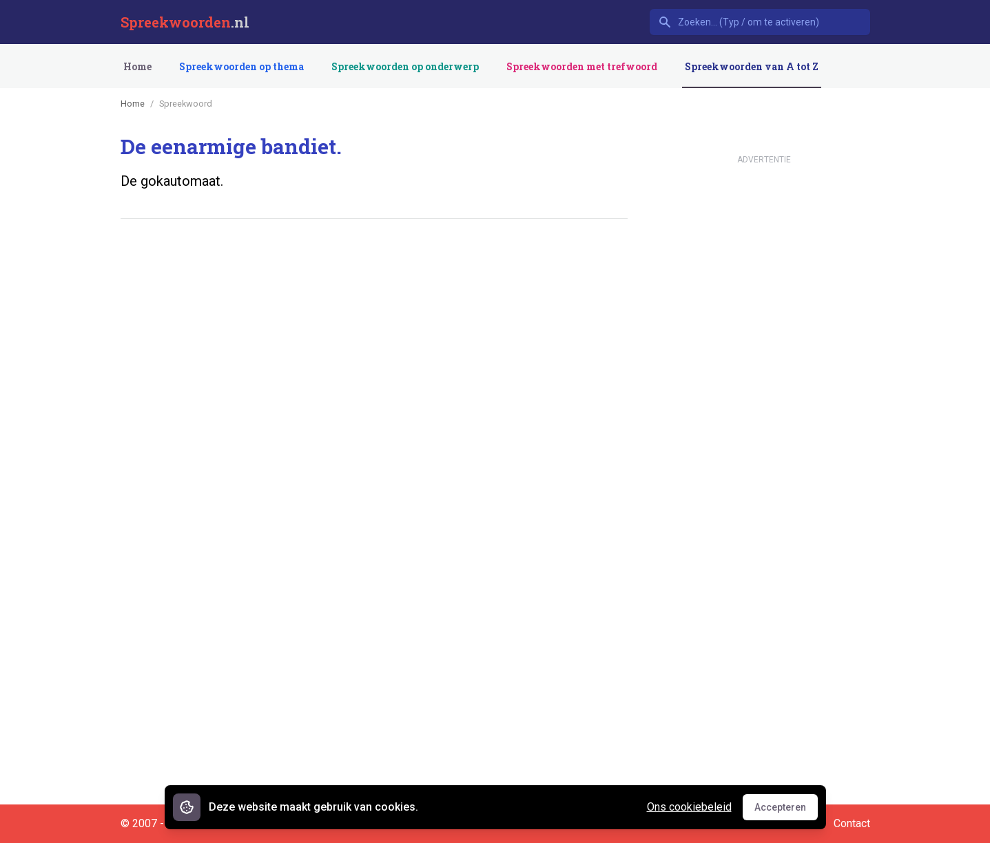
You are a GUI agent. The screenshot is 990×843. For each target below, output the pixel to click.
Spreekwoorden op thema (241, 66)
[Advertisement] (371, 272)
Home (137, 66)
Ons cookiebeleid (689, 806)
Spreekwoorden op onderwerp (405, 66)
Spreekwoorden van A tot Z (751, 66)
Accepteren (786, 811)
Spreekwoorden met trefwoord (581, 66)
